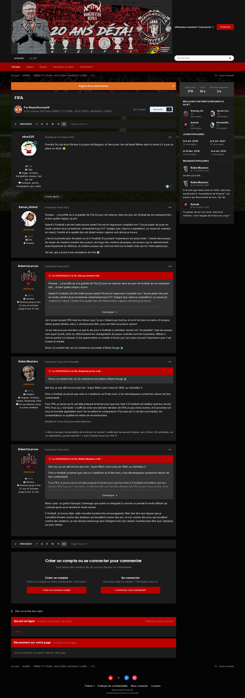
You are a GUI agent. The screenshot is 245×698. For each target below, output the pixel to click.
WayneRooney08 (39, 107)
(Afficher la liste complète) (159, 621)
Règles (30, 66)
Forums (16, 66)
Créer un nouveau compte (56, 590)
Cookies (156, 685)
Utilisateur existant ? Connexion (194, 27)
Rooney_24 (197, 110)
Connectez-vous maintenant (130, 590)
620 (28, 166)
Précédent (26, 124)
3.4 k (29, 236)
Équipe (43, 66)
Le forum (19, 59)
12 (64, 124)
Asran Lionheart (226, 110)
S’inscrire (225, 26)
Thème (89, 685)
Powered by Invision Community (122, 693)
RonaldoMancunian (227, 122)
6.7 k (29, 390)
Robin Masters (28, 361)
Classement (86, 66)
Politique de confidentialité (113, 685)
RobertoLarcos (28, 266)
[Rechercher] (192, 58)
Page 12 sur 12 (79, 124)
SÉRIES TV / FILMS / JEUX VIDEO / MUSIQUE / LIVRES (82, 111)
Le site (33, 58)
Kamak (195, 122)
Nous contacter (139, 685)
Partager (139, 109)
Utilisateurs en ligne (63, 66)
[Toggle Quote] (50, 275)
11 (58, 124)
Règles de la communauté (93, 86)
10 (52, 124)
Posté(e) (59, 137)
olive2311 (28, 136)
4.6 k (29, 295)
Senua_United (28, 207)
